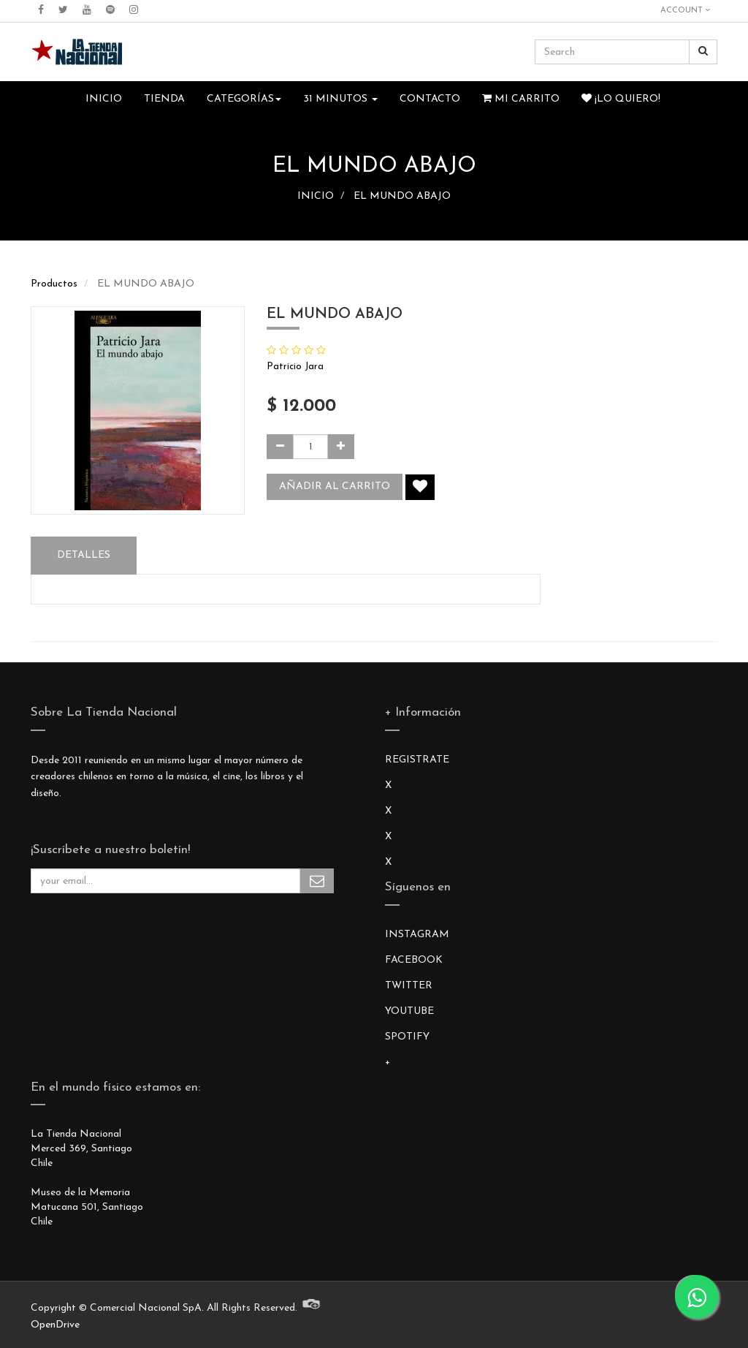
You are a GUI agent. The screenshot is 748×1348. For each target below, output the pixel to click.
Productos (54, 284)
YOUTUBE (409, 1011)
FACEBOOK (414, 960)
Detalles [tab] (83, 555)
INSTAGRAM (417, 934)
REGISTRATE (417, 759)
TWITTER (408, 985)
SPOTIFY (407, 1036)
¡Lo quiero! (620, 99)
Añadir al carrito (334, 486)
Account (685, 10)
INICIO (315, 196)
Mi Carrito (521, 99)
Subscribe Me (317, 881)
